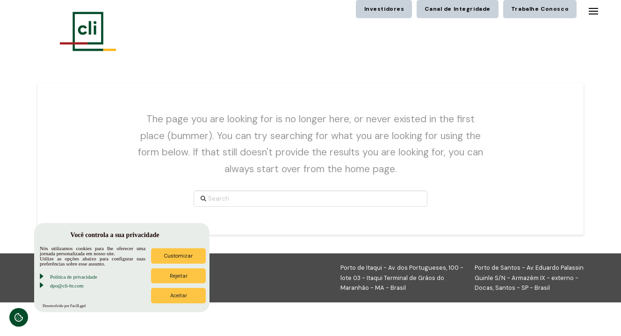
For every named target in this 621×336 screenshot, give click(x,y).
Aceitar (178, 295)
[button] (593, 11)
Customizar (178, 255)
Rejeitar (179, 276)
